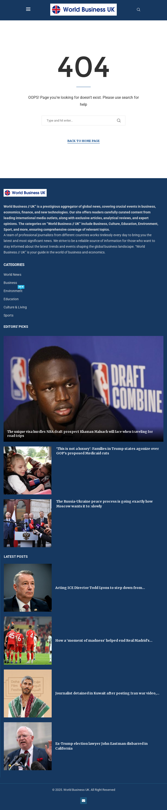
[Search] (138, 10)
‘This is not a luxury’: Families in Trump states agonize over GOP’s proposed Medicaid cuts (107, 451)
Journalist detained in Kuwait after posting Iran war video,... (107, 693)
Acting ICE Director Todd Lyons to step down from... (100, 588)
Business (10, 282)
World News (12, 274)
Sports (8, 315)
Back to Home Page (83, 141)
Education (11, 299)
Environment (13, 291)
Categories (14, 265)
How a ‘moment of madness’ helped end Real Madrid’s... (103, 640)
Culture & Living (15, 307)
